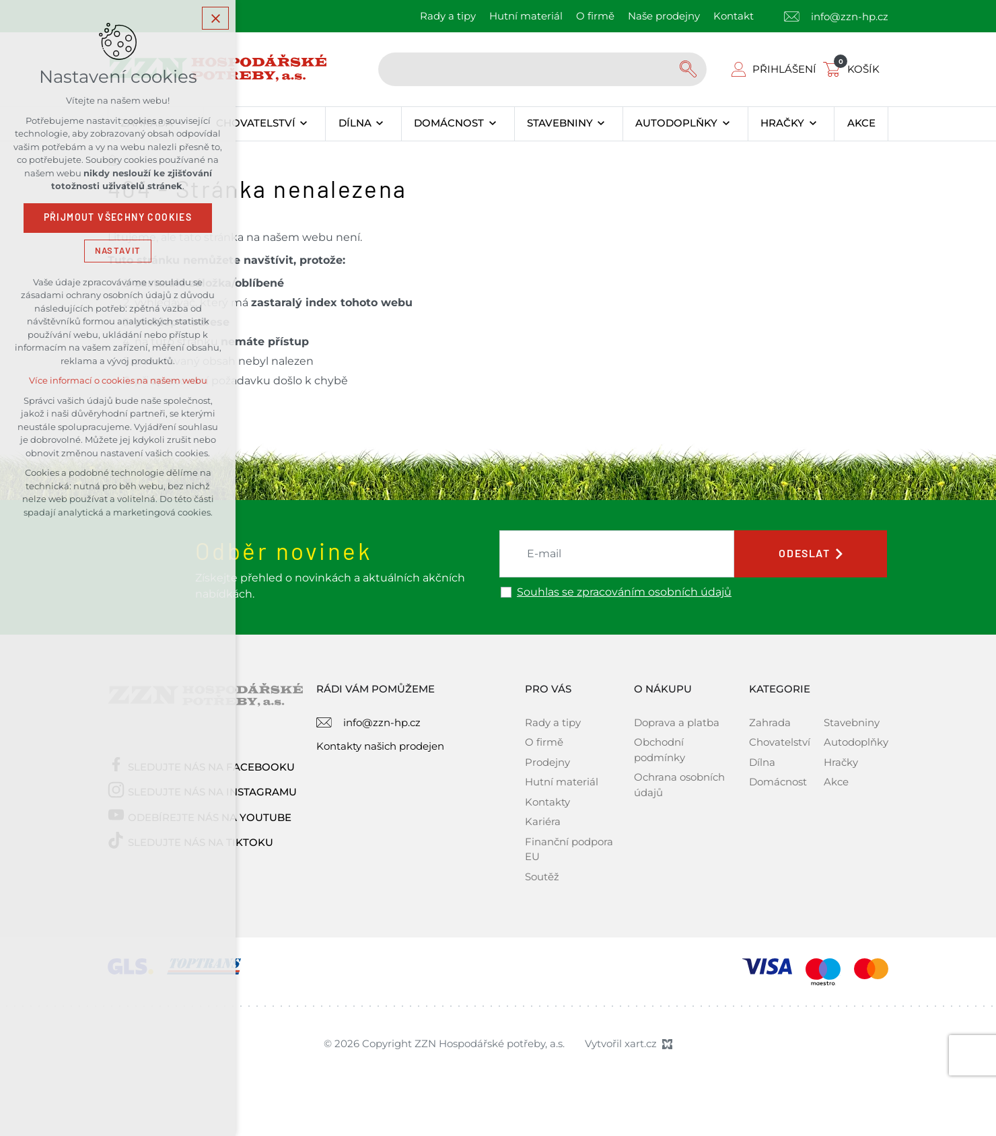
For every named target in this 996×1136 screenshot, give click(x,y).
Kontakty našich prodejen (380, 746)
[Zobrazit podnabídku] (303, 124)
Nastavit (118, 251)
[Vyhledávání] (690, 69)
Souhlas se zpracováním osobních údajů (624, 592)
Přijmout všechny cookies (118, 218)
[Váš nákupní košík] (854, 69)
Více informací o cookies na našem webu (118, 382)
